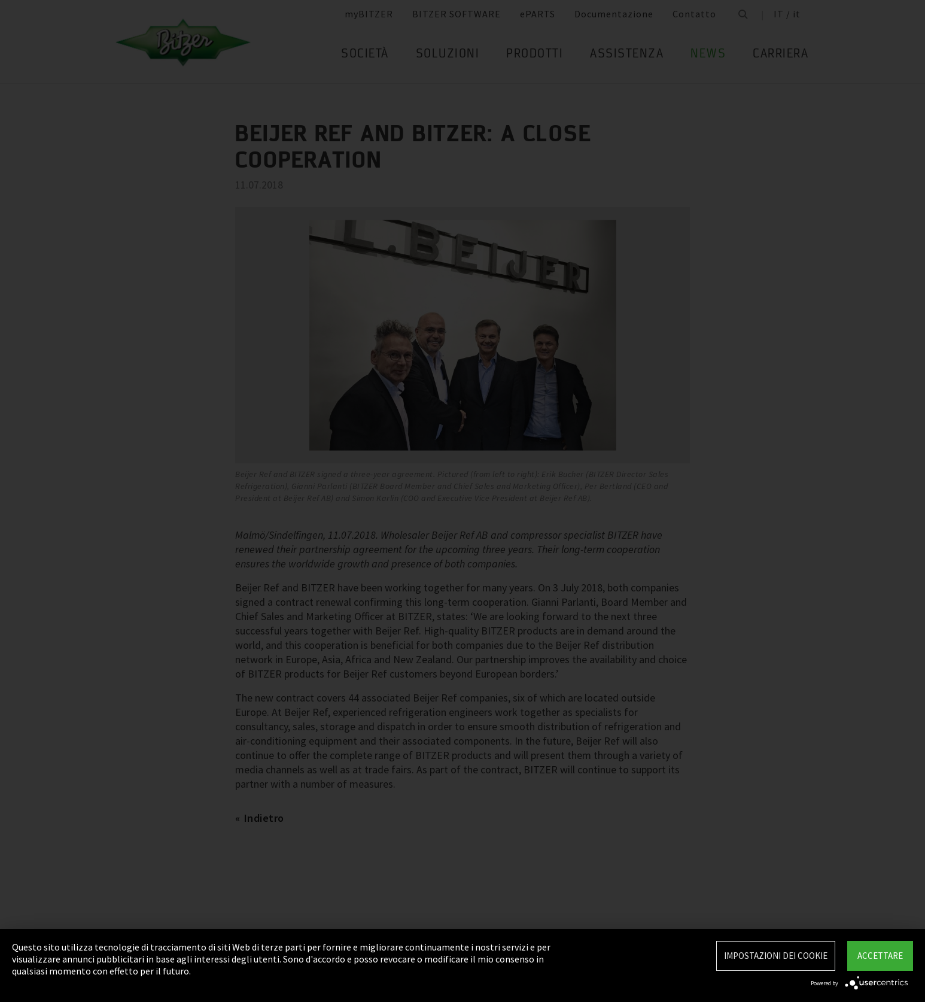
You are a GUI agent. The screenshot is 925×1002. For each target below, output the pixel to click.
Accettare (880, 955)
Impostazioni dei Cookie (775, 955)
